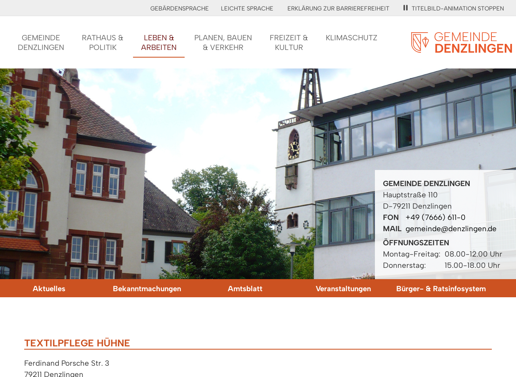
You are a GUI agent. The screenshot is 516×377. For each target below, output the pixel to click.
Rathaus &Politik (102, 42)
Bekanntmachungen (147, 288)
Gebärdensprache (179, 8)
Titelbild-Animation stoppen (454, 8)
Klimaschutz (351, 37)
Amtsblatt (245, 288)
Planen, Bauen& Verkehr (223, 42)
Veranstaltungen (343, 288)
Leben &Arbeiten (159, 42)
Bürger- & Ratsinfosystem (441, 288)
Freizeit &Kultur (289, 42)
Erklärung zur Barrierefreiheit (338, 8)
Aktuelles (49, 288)
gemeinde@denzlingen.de (451, 228)
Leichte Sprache (247, 8)
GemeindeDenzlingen (41, 42)
